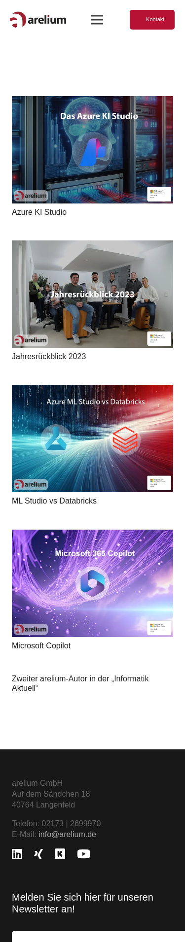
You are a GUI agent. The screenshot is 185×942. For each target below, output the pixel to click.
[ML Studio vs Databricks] (92, 390)
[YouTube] (83, 854)
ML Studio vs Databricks (54, 501)
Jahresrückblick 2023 (49, 356)
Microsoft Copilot (41, 645)
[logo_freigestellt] (38, 20)
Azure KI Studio (39, 212)
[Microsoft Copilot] (92, 534)
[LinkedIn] (17, 854)
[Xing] (38, 854)
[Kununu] (60, 854)
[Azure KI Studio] (92, 101)
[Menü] (97, 19)
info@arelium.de (67, 834)
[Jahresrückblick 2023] (92, 245)
